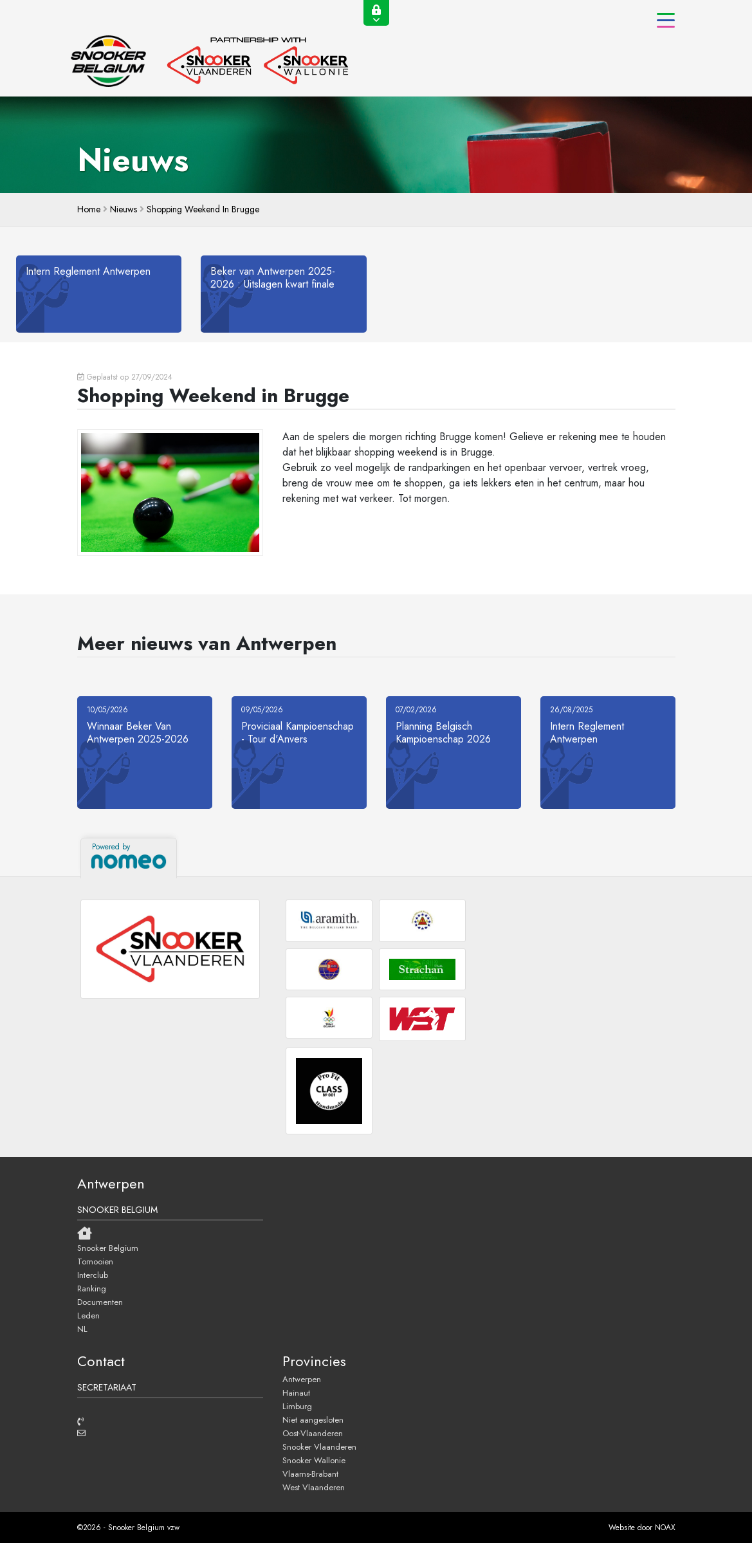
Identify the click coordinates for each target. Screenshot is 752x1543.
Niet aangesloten (313, 1419)
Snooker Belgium (107, 1247)
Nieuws (123, 209)
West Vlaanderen (313, 1487)
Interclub (92, 1274)
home (88, 209)
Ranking (91, 1288)
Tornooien (95, 1261)
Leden (88, 1315)
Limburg (297, 1406)
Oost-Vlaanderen (312, 1433)
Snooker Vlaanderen (319, 1446)
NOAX (665, 1527)
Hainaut (296, 1392)
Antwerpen (301, 1379)
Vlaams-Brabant (310, 1473)
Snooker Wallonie (313, 1460)
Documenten (100, 1301)
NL (82, 1329)
